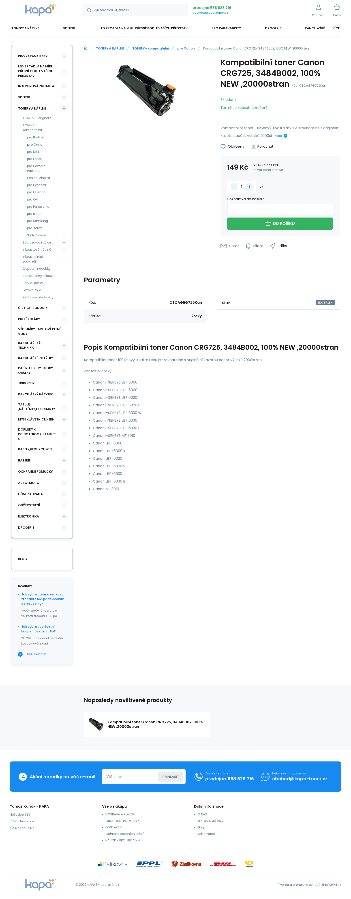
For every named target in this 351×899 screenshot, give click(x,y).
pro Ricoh (34, 213)
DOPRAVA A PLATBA (120, 814)
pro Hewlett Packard (36, 168)
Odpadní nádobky (37, 268)
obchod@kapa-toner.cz (210, 13)
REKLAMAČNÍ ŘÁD (210, 821)
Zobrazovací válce (37, 242)
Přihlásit (171, 776)
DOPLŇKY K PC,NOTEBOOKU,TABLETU (37, 434)
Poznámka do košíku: (245, 199)
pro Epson (34, 159)
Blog (200, 827)
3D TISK (24, 97)
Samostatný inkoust (38, 276)
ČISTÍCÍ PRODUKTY (33, 308)
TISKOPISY (26, 383)
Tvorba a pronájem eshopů (299, 884)
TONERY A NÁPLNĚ (110, 48)
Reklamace (206, 834)
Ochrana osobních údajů (124, 834)
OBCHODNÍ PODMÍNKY (122, 821)
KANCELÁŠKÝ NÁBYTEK (35, 394)
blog (22, 559)
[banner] (40, 10)
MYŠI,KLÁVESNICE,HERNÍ (36, 419)
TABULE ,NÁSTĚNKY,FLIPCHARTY (36, 406)
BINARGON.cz (331, 884)
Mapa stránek (108, 884)
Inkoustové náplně (37, 249)
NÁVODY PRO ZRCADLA (122, 840)
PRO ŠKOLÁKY (29, 319)
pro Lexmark (36, 192)
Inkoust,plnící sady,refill (33, 259)
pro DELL (33, 151)
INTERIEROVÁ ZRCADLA (36, 86)
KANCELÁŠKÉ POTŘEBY (35, 358)
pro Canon (186, 48)
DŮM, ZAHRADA (30, 494)
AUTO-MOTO (28, 483)
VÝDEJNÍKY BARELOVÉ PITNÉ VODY (39, 331)
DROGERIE (26, 527)
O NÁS (202, 814)
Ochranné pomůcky (35, 471)
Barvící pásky (33, 283)
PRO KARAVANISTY (32, 56)
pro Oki (32, 199)
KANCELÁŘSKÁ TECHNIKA (29, 345)
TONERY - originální (37, 118)
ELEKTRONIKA (28, 516)
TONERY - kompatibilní (150, 48)
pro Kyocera (36, 185)
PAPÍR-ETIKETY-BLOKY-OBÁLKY (36, 370)
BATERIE (24, 460)
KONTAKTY (113, 827)
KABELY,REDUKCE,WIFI (35, 449)
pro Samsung (37, 221)
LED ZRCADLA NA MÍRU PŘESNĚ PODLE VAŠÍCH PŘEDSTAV (35, 71)
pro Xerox (34, 228)
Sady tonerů (36, 235)
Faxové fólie (32, 290)
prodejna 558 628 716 (212, 7)
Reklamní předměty (38, 297)
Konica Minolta (38, 178)
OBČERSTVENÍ (29, 505)
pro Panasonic (38, 206)
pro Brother (36, 137)
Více (278, 136)
